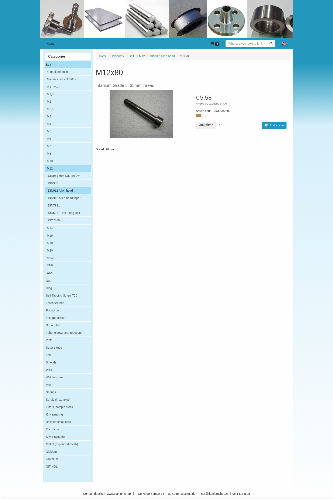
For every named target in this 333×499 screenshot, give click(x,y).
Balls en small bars (58, 422)
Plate (49, 340)
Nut (48, 280)
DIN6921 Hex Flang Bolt (64, 213)
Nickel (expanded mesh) (62, 444)
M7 (49, 146)
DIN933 (53, 183)
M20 (50, 250)
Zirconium (52, 429)
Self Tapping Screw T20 (61, 295)
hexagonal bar (55, 317)
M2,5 (50, 109)
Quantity (205, 124)
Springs (51, 392)
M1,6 (50, 94)
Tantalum (52, 459)
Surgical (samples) (58, 399)
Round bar (53, 310)
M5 (49, 131)
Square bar (53, 325)
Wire (49, 370)
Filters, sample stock (59, 407)
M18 (50, 243)
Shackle (51, 362)
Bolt (48, 64)
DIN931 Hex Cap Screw (64, 175)
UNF (50, 265)
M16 (50, 235)
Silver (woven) (55, 436)
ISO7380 (54, 220)
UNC (50, 272)
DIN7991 (54, 205)
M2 (49, 101)
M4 (49, 124)
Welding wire (54, 377)
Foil (48, 355)
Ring (49, 288)
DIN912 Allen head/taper (64, 198)
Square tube (54, 347)
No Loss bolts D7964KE (63, 79)
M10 (50, 161)
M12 (50, 168)
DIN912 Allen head (60, 190)
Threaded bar (55, 303)
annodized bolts (57, 72)
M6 (49, 138)
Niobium (51, 451)
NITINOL (52, 466)
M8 (49, 153)
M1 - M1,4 (53, 86)
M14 (50, 228)
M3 (49, 116)
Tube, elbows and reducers (64, 332)
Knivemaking (54, 414)
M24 (50, 258)
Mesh (49, 384)
